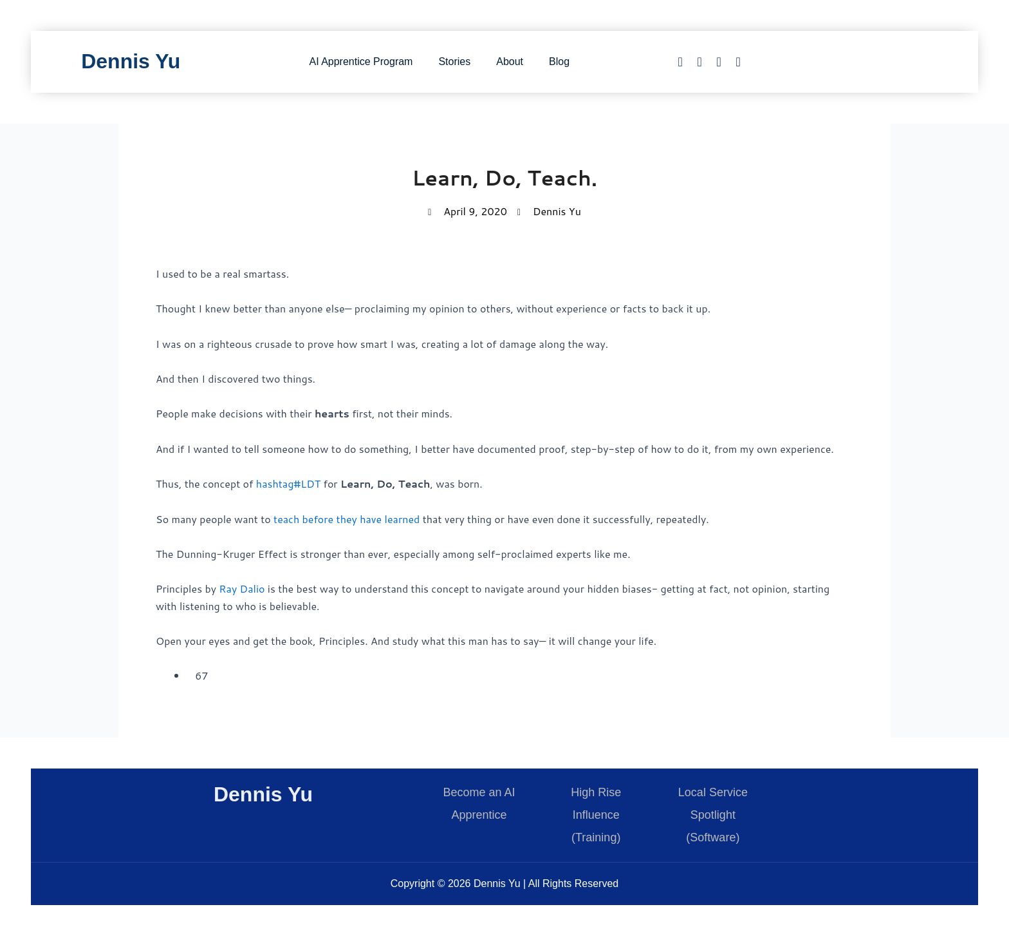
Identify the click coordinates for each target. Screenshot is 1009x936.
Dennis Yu (130, 61)
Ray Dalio (241, 588)
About (509, 61)
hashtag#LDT (288, 483)
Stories (454, 61)
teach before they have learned (346, 518)
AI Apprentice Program (360, 61)
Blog (559, 61)
